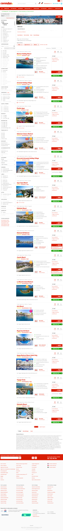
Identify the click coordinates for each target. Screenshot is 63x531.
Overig (19, 431)
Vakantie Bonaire (4, 486)
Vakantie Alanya (34, 497)
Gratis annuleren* (30, 11)
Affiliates (17, 476)
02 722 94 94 (52, 458)
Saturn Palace (49, 495)
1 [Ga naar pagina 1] (33, 426)
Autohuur (2, 479)
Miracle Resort (49, 490)
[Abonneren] (20, 458)
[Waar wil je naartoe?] (27, 3)
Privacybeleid (34, 467)
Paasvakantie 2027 (4, 222)
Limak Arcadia (49, 499)
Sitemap (33, 478)
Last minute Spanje (19, 486)
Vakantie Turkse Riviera (36, 486)
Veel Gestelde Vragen (4, 472)
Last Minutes (13, 8)
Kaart (32, 431)
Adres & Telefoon (4, 465)
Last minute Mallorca (20, 495)
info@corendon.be (36, 516)
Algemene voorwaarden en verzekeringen (8, 469)
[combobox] (27, 3)
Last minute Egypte (19, 492)
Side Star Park (49, 501)
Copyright (33, 469)
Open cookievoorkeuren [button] (36, 479)
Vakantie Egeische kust (36, 488)
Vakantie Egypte (3, 494)
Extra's (2, 478)
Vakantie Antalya (35, 490)
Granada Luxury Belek (51, 492)
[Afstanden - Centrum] (8, 164)
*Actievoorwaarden (19, 478)
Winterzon (20, 8)
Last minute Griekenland (20, 488)
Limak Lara (49, 488)
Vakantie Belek (34, 501)
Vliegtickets (57, 8)
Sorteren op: (48, 48)
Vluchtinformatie (3, 474)
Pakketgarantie (5, 11)
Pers (32, 474)
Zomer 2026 (6, 8)
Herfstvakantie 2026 (5, 225)
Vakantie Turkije (3, 502)
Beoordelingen (26, 431)
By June (17, 469)
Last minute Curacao (19, 494)
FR (61, 0)
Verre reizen (36, 8)
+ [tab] (53, 56)
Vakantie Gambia (4, 495)
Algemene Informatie (4, 467)
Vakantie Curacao (4, 490)
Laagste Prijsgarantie (35, 463)
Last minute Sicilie (19, 501)
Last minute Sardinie (19, 502)
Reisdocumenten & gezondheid (21, 463)
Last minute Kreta (19, 499)
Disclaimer (33, 470)
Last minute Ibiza (19, 497)
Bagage (2, 476)
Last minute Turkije (19, 490)
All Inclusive (43, 8)
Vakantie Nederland (4, 492)
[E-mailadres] (10, 458)
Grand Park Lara (50, 486)
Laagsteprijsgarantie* (14, 11)
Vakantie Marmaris (35, 494)
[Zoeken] (36, 3)
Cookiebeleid (34, 465)
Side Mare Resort (50, 502)
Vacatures (33, 472)
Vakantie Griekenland (4, 497)
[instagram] (36, 458)
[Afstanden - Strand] (8, 161)
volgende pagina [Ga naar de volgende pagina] (42, 426)
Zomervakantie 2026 (5, 224)
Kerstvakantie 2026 (5, 220)
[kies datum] (9, 46)
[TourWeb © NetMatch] (31, 525)
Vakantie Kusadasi (35, 502)
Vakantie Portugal (4, 499)
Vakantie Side (34, 492)
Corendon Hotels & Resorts (21, 474)
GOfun (17, 472)
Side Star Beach (50, 494)
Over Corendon (3, 463)
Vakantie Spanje (3, 501)
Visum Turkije (18, 465)
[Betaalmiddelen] (5, 514)
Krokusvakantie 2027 (5, 221)
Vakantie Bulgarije (4, 488)
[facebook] (33, 458)
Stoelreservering (19, 467)
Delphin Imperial (50, 497)
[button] (8, 20)
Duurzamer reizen (35, 476)
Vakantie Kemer (34, 499)
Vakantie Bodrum (35, 495)
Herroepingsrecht (4, 470)
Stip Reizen (18, 470)
